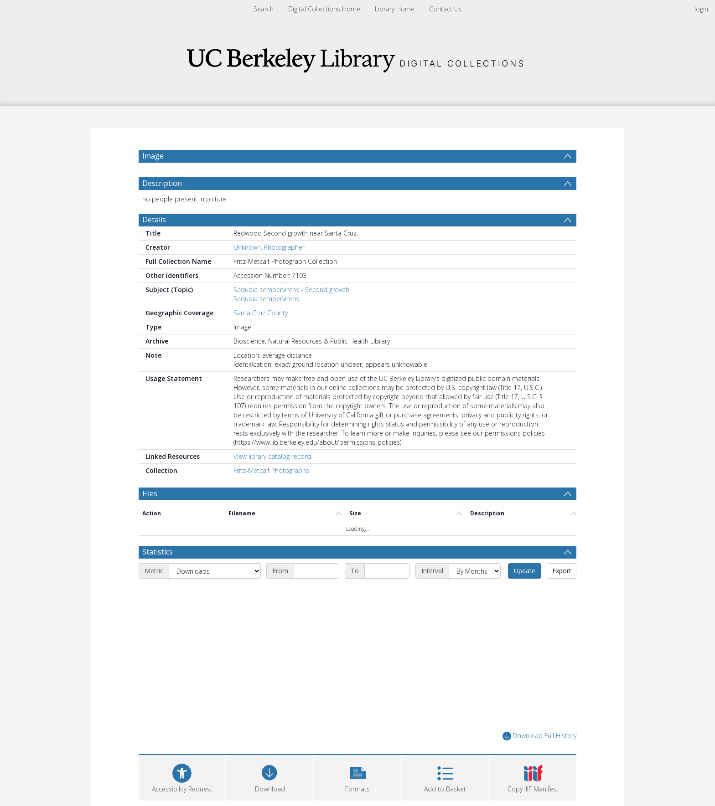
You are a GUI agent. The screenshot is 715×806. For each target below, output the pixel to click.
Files (149, 493)
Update (524, 570)
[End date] (387, 571)
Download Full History (539, 736)
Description (162, 183)
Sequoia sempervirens (266, 298)
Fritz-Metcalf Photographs (271, 470)
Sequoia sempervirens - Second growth (291, 289)
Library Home (394, 9)
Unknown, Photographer (269, 247)
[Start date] (316, 571)
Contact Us (445, 9)
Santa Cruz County (260, 312)
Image (153, 156)
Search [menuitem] (264, 9)
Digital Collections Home (324, 9)
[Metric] (215, 571)
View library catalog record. (272, 456)
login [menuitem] (701, 9)
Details (154, 220)
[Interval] (475, 571)
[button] (357, 776)
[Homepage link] (357, 57)
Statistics (157, 552)
